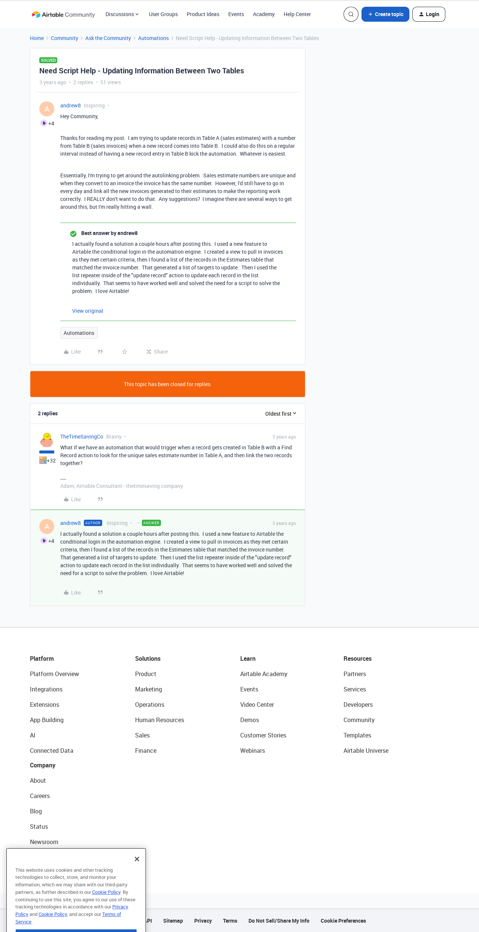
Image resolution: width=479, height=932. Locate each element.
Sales (142, 735)
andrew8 (70, 105)
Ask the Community (108, 38)
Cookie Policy (106, 902)
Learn (248, 658)
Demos (249, 720)
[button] (385, 14)
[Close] (137, 870)
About (38, 780)
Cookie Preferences (343, 920)
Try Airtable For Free (56, 857)
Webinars (252, 750)
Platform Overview (54, 674)
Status (39, 826)
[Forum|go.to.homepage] (63, 14)
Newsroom (44, 842)
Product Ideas (203, 14)
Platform (42, 658)
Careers (40, 796)
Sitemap (173, 920)
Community (64, 38)
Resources (358, 658)
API (148, 920)
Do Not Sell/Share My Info (278, 920)
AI (33, 735)
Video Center (257, 704)
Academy (264, 14)
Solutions (148, 658)
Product (145, 674)
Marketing (148, 689)
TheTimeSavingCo (81, 436)
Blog (36, 811)
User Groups (163, 14)
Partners (355, 674)
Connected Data (51, 750)
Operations (149, 704)
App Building (47, 720)
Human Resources (159, 720)
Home (37, 38)
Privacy (203, 920)
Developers (358, 704)
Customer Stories (263, 735)
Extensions (44, 704)
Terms (230, 920)
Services (355, 689)
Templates (357, 735)
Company (42, 765)
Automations (153, 38)
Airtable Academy (263, 674)
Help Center (297, 14)
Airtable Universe (366, 750)
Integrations (46, 689)
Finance (145, 750)
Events (236, 14)
